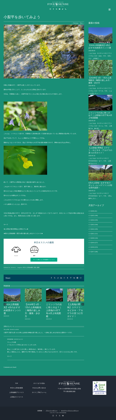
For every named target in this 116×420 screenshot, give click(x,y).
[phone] (65, 9)
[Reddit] (58, 278)
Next (81, 23)
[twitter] (56, 9)
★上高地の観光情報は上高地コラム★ (16, 229)
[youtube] (59, 9)
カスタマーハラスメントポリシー (70, 410)
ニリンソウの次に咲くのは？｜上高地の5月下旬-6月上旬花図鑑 (54, 310)
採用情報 (39, 410)
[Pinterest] (70, 278)
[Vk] (74, 278)
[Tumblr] (67, 278)
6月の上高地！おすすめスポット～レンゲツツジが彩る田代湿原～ (100, 185)
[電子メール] (80, 278)
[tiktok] (62, 9)
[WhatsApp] (64, 278)
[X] (54, 278)
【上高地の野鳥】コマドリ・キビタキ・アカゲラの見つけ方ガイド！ (75, 310)
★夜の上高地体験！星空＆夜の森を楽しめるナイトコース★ (23, 233)
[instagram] (50, 9)
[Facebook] (51, 278)
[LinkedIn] (61, 278)
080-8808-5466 (70, 391)
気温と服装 (37, 267)
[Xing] (77, 278)
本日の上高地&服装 (28, 267)
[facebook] (53, 9)
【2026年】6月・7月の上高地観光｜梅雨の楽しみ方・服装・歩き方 (33, 310)
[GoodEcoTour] (99, 382)
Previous (75, 23)
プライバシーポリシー (51, 410)
